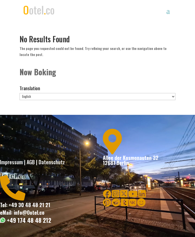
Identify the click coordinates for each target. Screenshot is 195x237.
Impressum (11, 162)
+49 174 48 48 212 (28, 220)
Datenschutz (52, 162)
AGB (31, 162)
